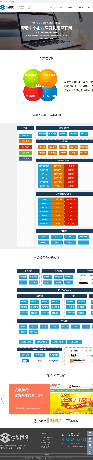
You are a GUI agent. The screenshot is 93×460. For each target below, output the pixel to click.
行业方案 (69, 7)
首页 (51, 7)
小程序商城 (46, 455)
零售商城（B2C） (46, 442)
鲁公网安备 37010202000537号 (53, 458)
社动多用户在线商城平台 (48, 438)
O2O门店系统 (45, 444)
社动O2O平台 (45, 440)
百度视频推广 (80, 7)
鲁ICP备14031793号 (68, 458)
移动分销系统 (45, 447)
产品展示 (59, 7)
